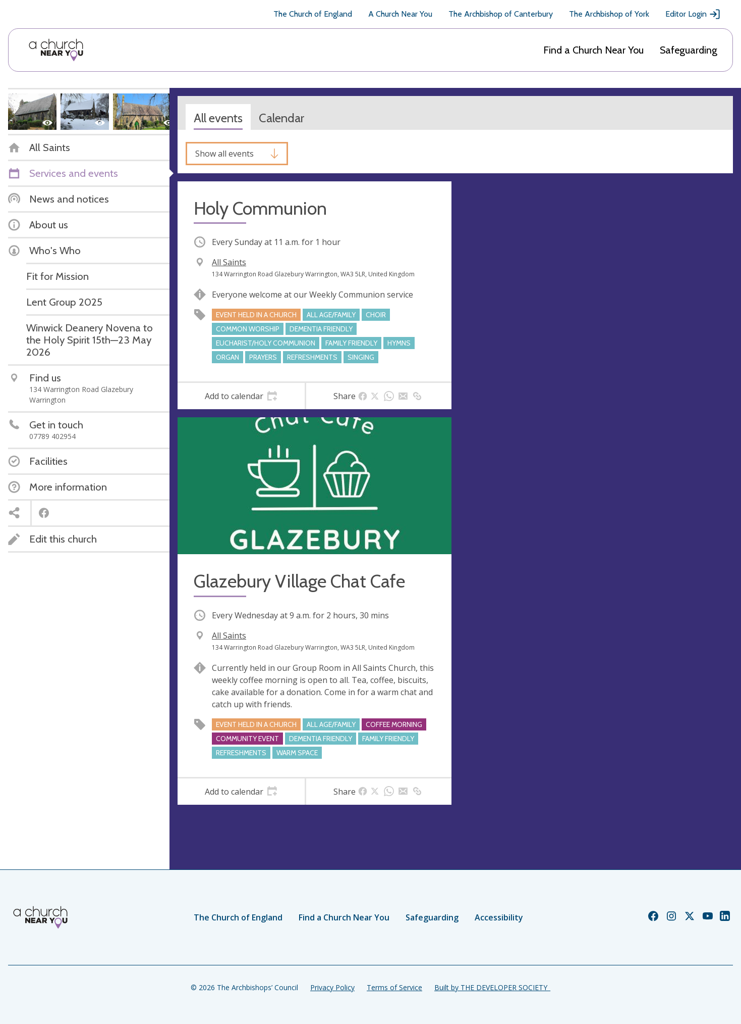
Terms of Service (394, 987)
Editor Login (693, 14)
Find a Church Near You (593, 50)
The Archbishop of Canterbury (500, 14)
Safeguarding (688, 50)
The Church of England (312, 14)
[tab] (241, 396)
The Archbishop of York (609, 14)
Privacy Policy (332, 987)
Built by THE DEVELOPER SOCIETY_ (492, 987)
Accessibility (499, 917)
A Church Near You (400, 14)
